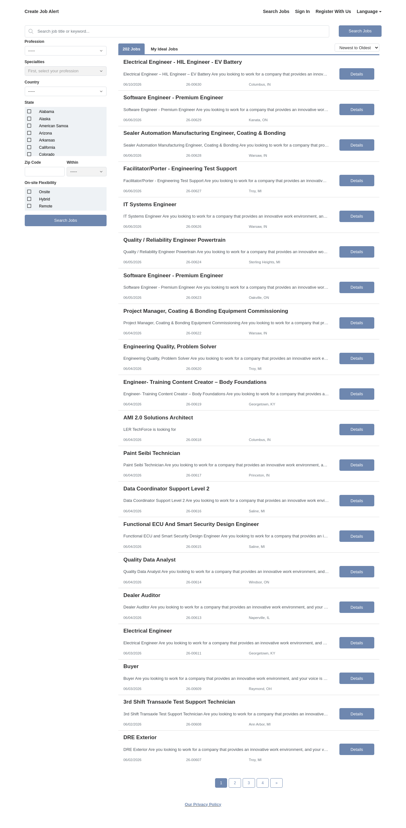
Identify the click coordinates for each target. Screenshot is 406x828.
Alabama (46, 111)
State (29, 102)
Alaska (44, 119)
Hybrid (44, 199)
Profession (34, 41)
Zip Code (33, 162)
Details (356, 74)
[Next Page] (276, 783)
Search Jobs (276, 11)
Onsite (44, 192)
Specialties (35, 62)
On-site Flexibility (40, 183)
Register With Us (333, 11)
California (47, 147)
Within (72, 162)
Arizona (45, 133)
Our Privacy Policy (203, 804)
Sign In (302, 11)
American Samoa (53, 126)
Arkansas (47, 140)
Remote (45, 206)
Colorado (47, 154)
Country (32, 82)
